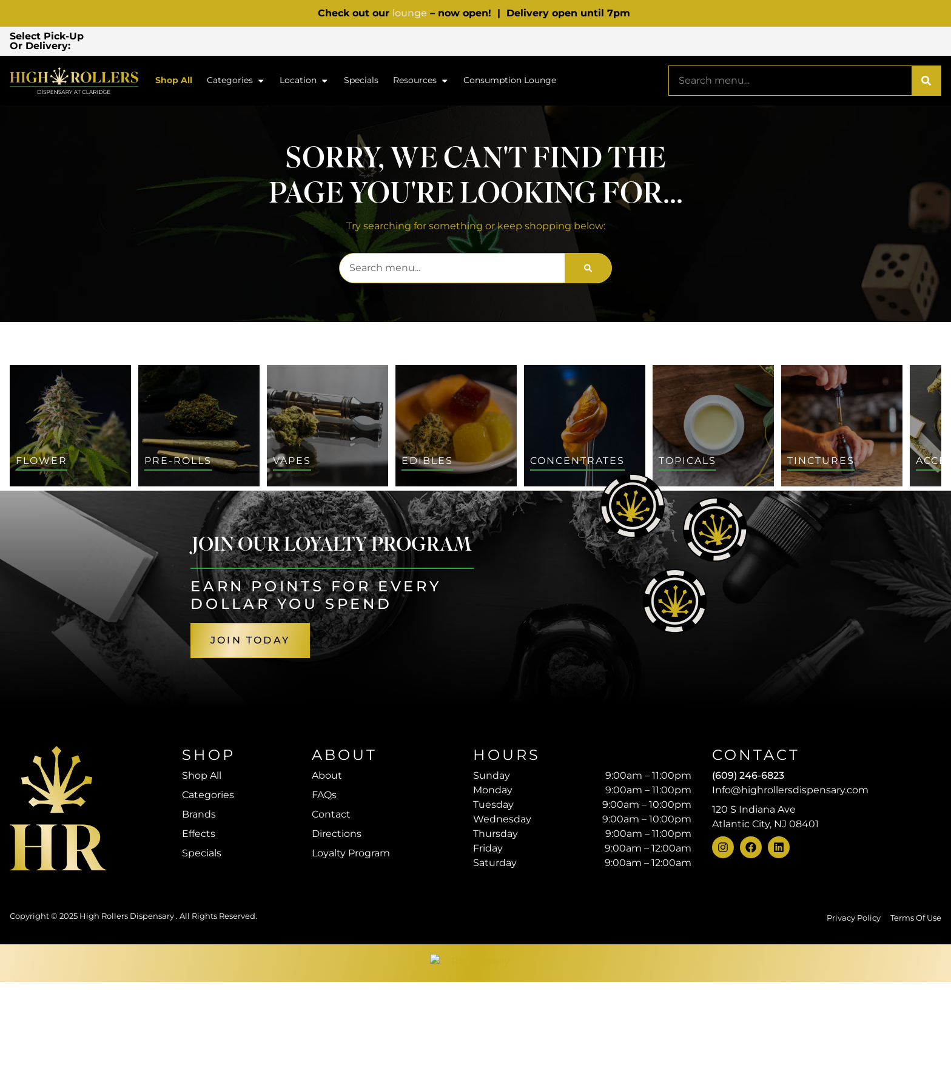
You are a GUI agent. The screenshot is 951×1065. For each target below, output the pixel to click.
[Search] (926, 82)
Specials (361, 81)
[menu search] (106, 534)
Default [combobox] (872, 523)
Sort (866, 510)
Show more (63, 779)
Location (304, 82)
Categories (236, 82)
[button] (182, 42)
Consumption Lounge (509, 81)
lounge (409, 13)
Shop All (173, 81)
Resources (421, 82)
